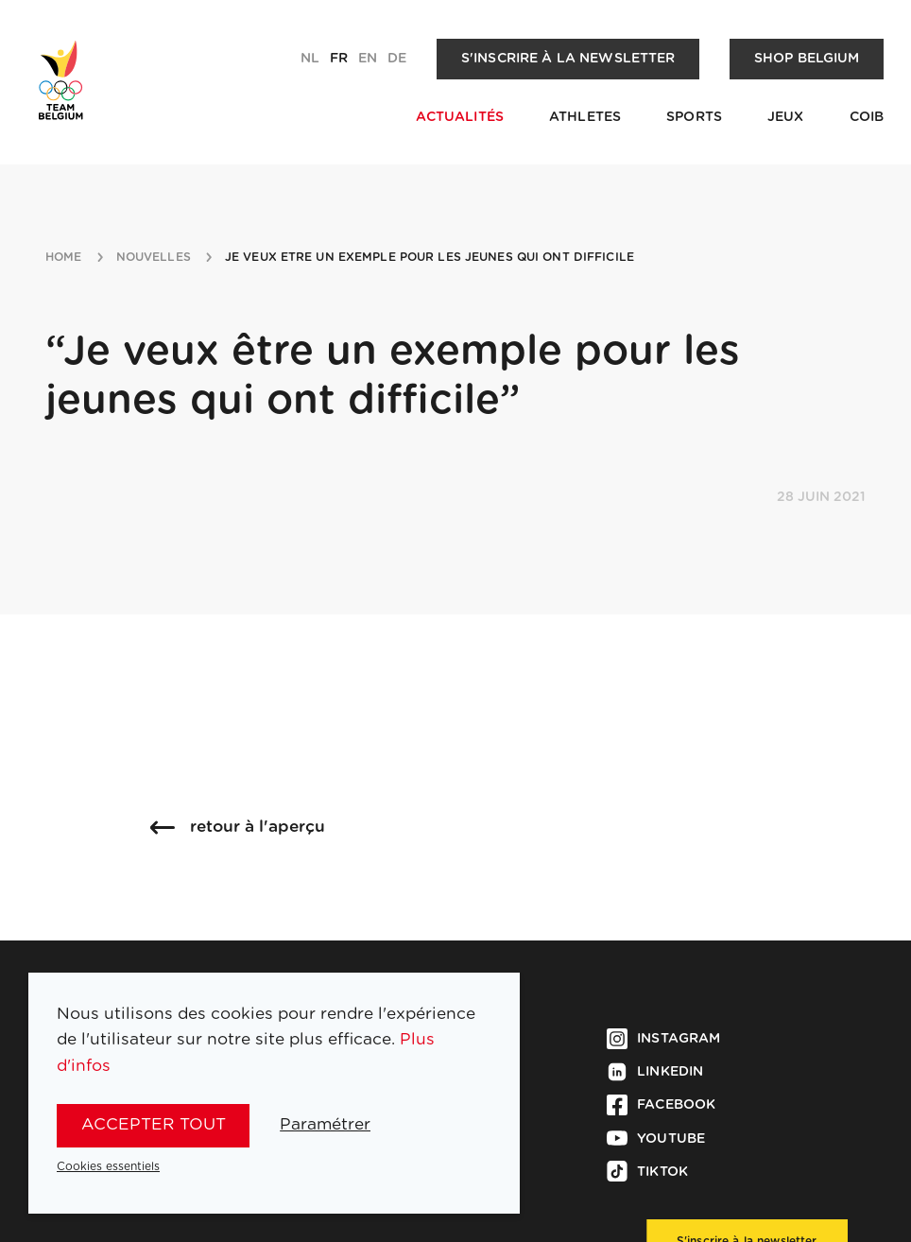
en (367, 58)
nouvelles (153, 257)
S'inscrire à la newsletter (568, 58)
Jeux (785, 117)
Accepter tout (153, 1124)
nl (310, 58)
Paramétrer (325, 1124)
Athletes (585, 117)
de (396, 58)
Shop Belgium (807, 58)
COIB (867, 117)
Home (63, 257)
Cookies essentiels (108, 1166)
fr (339, 58)
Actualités (460, 117)
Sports (694, 117)
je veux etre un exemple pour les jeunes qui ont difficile (429, 257)
